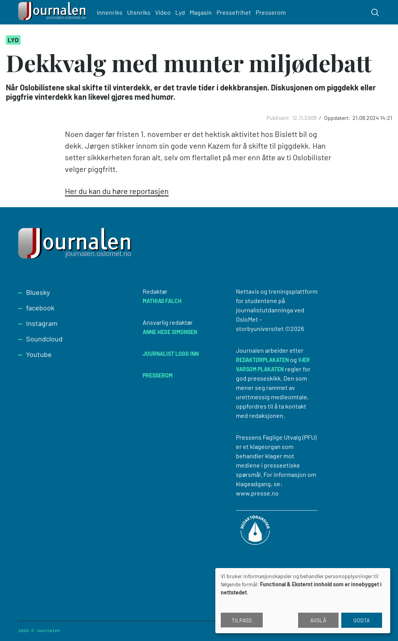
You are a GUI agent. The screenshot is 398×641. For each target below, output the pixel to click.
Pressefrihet (233, 12)
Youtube (39, 354)
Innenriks (109, 12)
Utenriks (138, 12)
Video (163, 12)
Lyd (180, 12)
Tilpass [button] (242, 620)
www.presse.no (257, 493)
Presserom (271, 12)
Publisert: (279, 117)
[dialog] (302, 600)
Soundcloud (44, 338)
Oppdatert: (337, 117)
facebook (40, 307)
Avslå (318, 620)
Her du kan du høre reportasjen (117, 191)
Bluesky (38, 292)
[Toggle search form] (375, 12)
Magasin (201, 12)
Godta (361, 620)
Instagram (42, 323)
